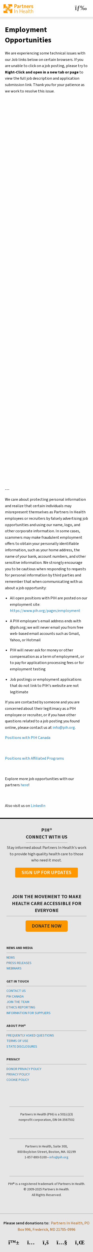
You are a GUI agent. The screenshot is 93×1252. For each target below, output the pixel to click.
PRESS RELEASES (18, 963)
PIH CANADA (15, 996)
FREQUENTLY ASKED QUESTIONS (30, 1035)
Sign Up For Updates (46, 872)
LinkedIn (38, 805)
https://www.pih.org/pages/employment (45, 610)
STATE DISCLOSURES (21, 1046)
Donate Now (47, 926)
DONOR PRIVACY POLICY (23, 1069)
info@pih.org (64, 727)
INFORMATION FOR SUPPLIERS (28, 1013)
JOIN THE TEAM (17, 1002)
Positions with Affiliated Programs (34, 758)
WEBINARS (14, 968)
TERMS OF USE (17, 1040)
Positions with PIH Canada (27, 737)
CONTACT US (16, 990)
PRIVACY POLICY (18, 1074)
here (24, 785)
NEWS (10, 957)
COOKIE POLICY (17, 1079)
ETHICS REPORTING (20, 1007)
